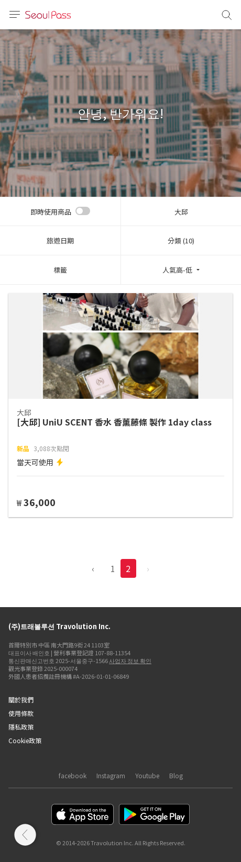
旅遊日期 (60, 240)
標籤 (60, 270)
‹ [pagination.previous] (93, 568)
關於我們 (21, 699)
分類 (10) (181, 240)
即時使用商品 (50, 212)
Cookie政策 (24, 740)
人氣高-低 (177, 270)
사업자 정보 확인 (130, 660)
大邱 (181, 212)
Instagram (110, 775)
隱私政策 (21, 726)
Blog (176, 775)
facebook (72, 775)
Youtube (147, 775)
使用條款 (21, 713)
